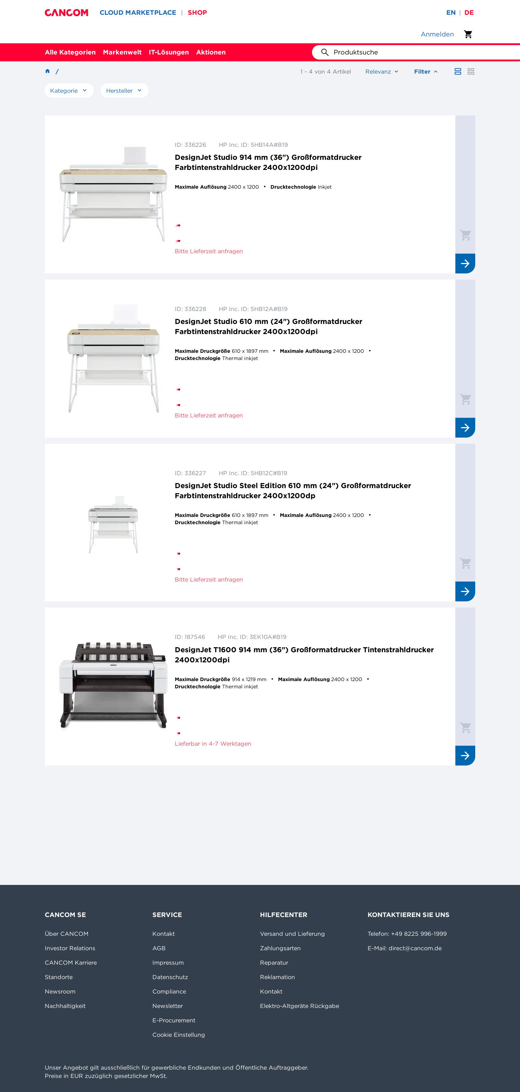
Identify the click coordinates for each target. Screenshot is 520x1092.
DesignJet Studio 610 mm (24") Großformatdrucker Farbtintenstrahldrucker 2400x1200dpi (268, 326)
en (451, 12)
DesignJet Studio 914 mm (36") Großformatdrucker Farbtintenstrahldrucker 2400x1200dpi (268, 162)
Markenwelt (122, 52)
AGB (159, 948)
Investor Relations (70, 948)
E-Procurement (173, 1020)
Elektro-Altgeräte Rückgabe (299, 1005)
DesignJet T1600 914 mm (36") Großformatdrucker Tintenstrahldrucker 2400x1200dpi (304, 654)
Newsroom (60, 991)
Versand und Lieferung (292, 933)
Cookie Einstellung (178, 1034)
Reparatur (274, 962)
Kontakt (163, 933)
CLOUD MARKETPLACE (138, 12)
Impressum (168, 962)
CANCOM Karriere (71, 962)
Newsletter (167, 1005)
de (469, 12)
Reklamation (277, 977)
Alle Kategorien (70, 52)
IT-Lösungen (169, 52)
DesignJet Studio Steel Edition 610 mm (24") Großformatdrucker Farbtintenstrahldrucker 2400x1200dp (293, 490)
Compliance (169, 991)
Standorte (59, 977)
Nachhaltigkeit (65, 1005)
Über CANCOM (66, 933)
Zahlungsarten (280, 948)
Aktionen (211, 52)
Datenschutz (170, 977)
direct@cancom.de (415, 948)
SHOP (197, 12)
